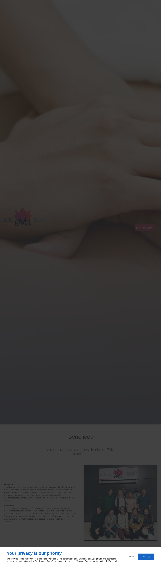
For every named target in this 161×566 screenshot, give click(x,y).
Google (104, 561)
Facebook (112, 561)
